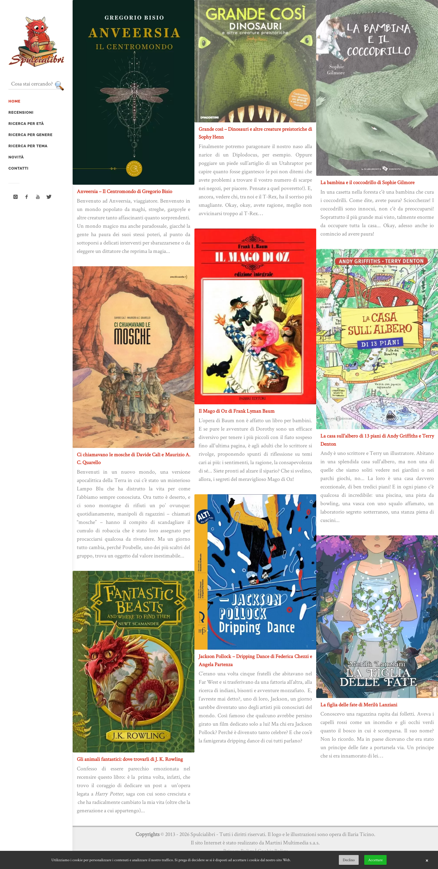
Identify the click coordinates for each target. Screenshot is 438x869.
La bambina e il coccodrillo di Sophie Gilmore (367, 182)
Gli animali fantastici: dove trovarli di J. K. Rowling (130, 759)
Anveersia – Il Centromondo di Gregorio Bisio (124, 191)
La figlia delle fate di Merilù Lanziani (358, 704)
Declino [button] (349, 859)
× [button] (427, 860)
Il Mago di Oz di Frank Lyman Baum (237, 410)
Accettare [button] (375, 859)
